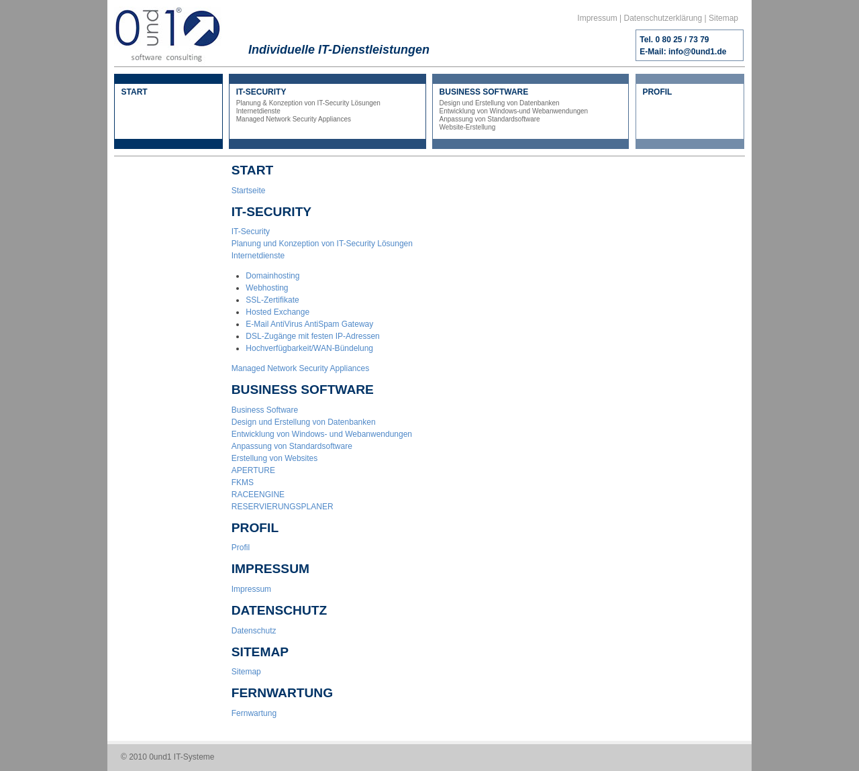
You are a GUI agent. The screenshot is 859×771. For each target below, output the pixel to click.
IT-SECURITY (327, 105)
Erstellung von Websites (275, 458)
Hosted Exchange (277, 312)
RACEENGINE (258, 494)
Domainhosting (272, 275)
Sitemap (723, 18)
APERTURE (253, 470)
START (134, 92)
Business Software (265, 410)
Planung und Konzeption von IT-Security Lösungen (322, 243)
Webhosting (267, 288)
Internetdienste (258, 255)
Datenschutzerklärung (662, 18)
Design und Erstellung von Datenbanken (304, 422)
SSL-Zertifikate (272, 300)
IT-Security (251, 231)
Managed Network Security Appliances (300, 368)
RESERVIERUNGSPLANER (283, 506)
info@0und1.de (697, 51)
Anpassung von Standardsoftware (292, 446)
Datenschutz (254, 630)
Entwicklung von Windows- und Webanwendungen (322, 434)
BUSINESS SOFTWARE (531, 109)
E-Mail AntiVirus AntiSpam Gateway (309, 324)
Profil (241, 547)
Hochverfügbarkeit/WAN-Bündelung (309, 348)
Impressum (597, 18)
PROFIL (657, 92)
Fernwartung (254, 713)
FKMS (243, 482)
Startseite (249, 190)
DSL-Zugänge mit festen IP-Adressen (312, 336)
